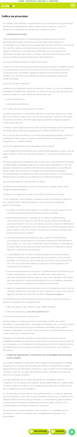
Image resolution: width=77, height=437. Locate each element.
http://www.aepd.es (54, 294)
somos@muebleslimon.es (38, 312)
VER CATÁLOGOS (38, 431)
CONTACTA (57, 431)
